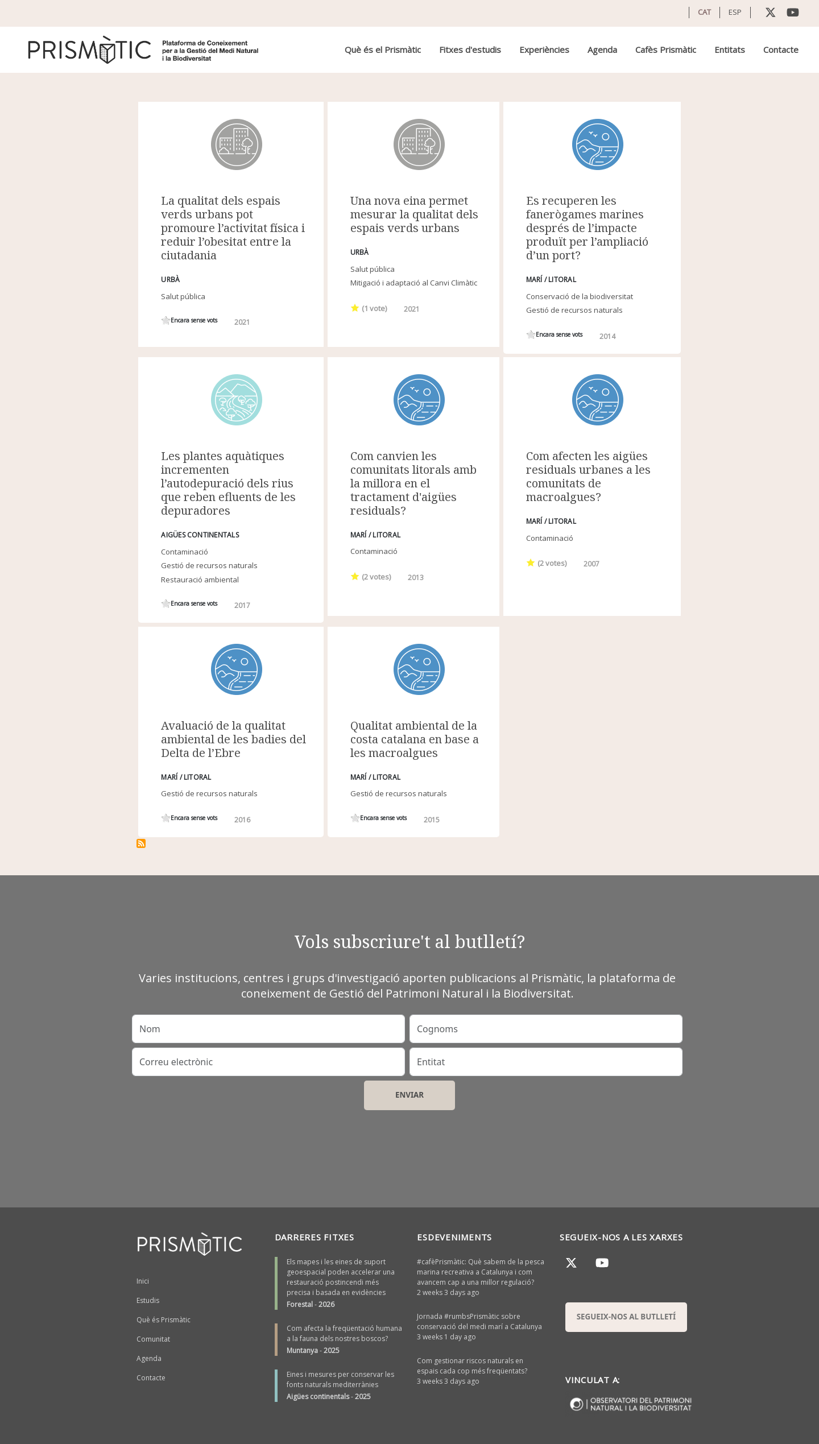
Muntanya (302, 1350)
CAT (704, 12)
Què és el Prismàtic (383, 49)
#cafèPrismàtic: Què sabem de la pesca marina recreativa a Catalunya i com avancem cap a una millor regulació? (480, 1272)
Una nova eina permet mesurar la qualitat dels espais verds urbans (414, 214)
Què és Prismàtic (163, 1320)
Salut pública (183, 296)
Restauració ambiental (200, 579)
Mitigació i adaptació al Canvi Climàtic (413, 283)
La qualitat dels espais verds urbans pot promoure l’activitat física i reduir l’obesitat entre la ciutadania (233, 228)
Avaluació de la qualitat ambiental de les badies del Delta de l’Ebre (233, 739)
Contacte (781, 49)
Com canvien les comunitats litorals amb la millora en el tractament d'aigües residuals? (413, 483)
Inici (142, 1281)
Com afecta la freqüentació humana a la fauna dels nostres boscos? (344, 1333)
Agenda (602, 49)
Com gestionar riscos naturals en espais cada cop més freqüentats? (472, 1366)
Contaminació (184, 552)
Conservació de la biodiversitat (579, 296)
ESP (735, 12)
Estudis (147, 1300)
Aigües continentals (318, 1396)
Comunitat (153, 1339)
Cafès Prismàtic (665, 49)
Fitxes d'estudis (470, 49)
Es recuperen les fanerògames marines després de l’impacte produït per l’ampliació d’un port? (587, 228)
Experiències (544, 49)
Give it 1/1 (166, 320)
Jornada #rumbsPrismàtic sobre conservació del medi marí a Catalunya (479, 1321)
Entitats (729, 49)
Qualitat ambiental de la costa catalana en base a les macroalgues (414, 739)
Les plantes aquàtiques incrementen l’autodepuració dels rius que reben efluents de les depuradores (228, 483)
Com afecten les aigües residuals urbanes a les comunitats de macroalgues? (588, 476)
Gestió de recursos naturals (574, 310)
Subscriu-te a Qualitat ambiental (141, 843)
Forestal (300, 1304)
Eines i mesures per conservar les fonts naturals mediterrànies (340, 1379)
